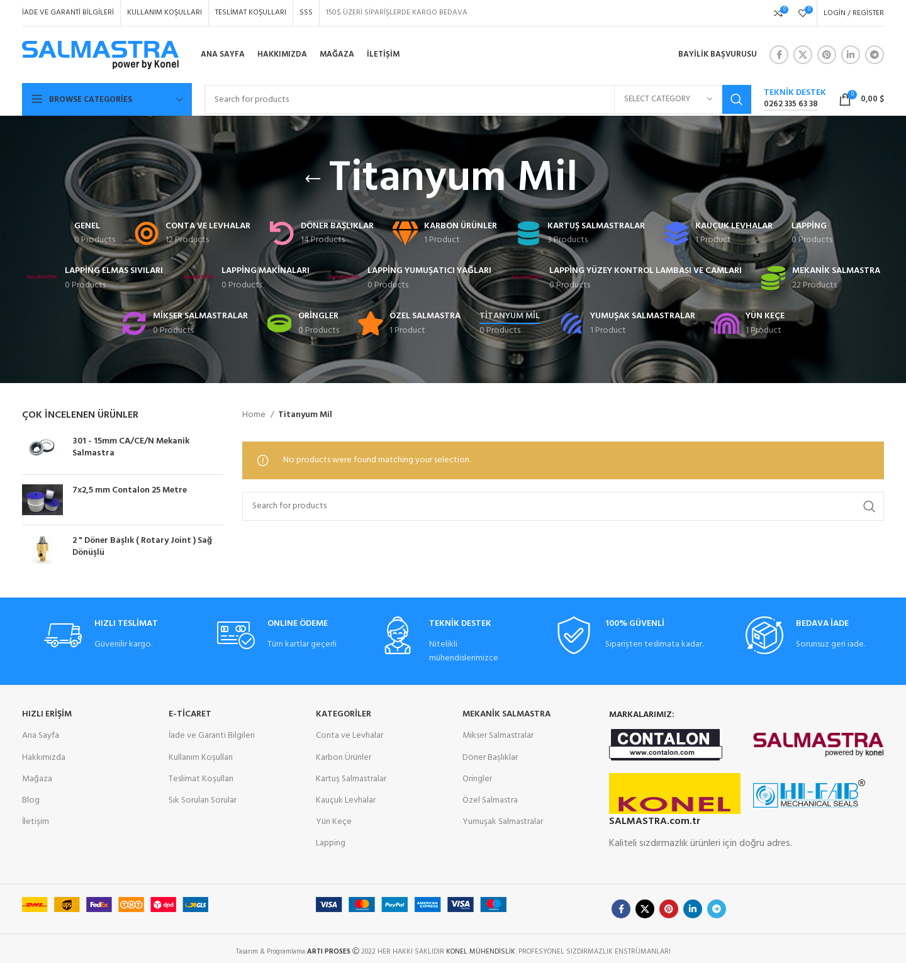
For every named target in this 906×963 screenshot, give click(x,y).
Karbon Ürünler (343, 757)
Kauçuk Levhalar (346, 800)
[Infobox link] (795, 99)
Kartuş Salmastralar (351, 779)
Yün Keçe (334, 822)
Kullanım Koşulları (201, 757)
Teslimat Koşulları (201, 779)
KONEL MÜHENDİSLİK (480, 951)
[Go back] (312, 179)
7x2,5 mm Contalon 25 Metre (129, 490)
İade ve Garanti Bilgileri (212, 735)
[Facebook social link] (778, 54)
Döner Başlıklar (490, 757)
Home (254, 415)
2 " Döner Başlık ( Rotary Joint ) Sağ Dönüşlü (142, 547)
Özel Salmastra (490, 800)
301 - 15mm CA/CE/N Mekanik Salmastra (130, 447)
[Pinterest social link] (826, 54)
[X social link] (802, 54)
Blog (31, 800)
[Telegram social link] (874, 54)
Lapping (330, 843)
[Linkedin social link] (850, 54)
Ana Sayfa (40, 735)
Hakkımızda (43, 757)
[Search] (477, 99)
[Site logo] (100, 55)
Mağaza (37, 779)
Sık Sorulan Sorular (203, 800)
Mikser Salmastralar (498, 735)
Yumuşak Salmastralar (502, 822)
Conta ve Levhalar (349, 735)
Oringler (477, 779)
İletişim (35, 822)
